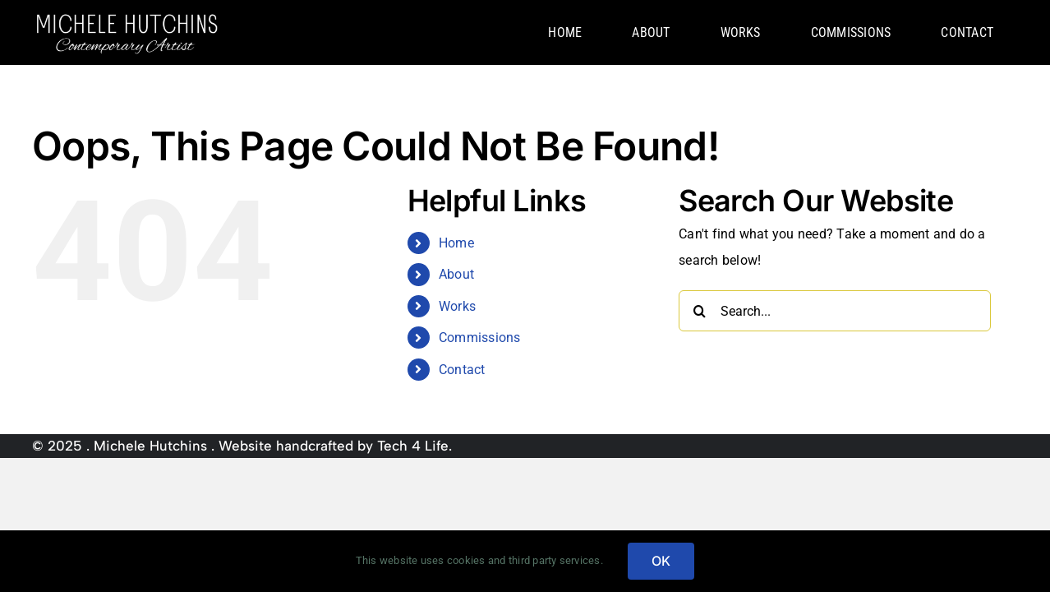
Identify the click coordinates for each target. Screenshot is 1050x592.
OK (661, 561)
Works (457, 306)
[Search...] (835, 310)
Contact (462, 369)
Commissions (480, 337)
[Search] (699, 310)
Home (456, 243)
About (456, 274)
